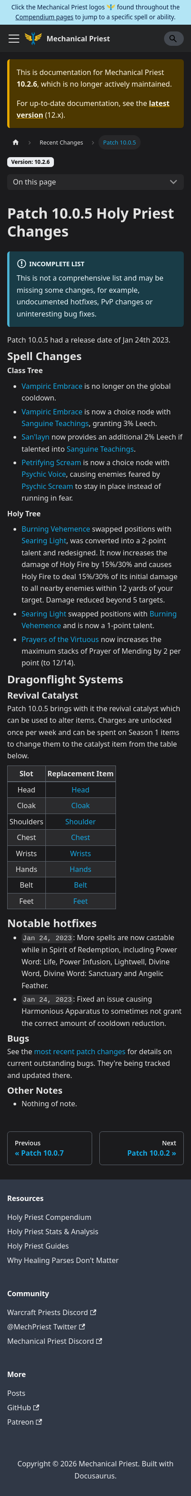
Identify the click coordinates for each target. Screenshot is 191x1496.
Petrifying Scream (51, 462)
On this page (34, 182)
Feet (80, 901)
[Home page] (15, 142)
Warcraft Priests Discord (51, 1312)
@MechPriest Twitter (46, 1327)
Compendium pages (44, 17)
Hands (80, 869)
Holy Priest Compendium (49, 1217)
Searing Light (44, 541)
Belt (80, 885)
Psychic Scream (47, 486)
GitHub (23, 1407)
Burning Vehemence (56, 529)
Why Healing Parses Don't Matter (63, 1260)
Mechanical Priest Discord (54, 1341)
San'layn (35, 437)
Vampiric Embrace (52, 386)
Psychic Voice (44, 474)
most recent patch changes (79, 1051)
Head (80, 790)
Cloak (80, 805)
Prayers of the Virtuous (60, 639)
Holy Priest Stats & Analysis (52, 1231)
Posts (16, 1393)
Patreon (24, 1422)
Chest (80, 837)
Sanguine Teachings (55, 423)
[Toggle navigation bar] (14, 38)
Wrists (80, 853)
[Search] (174, 38)
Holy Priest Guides (38, 1246)
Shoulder (80, 822)
